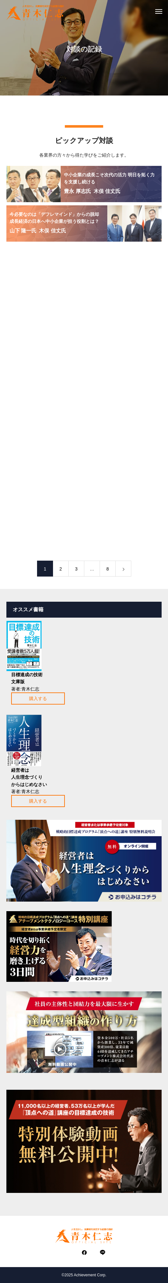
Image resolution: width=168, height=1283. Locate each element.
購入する (38, 698)
